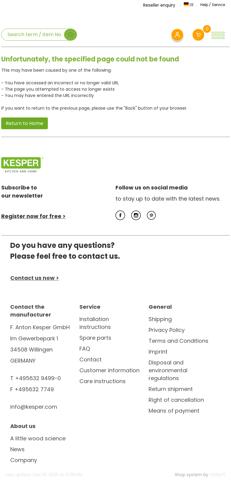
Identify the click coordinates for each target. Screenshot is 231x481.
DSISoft (217, 475)
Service (218, 4)
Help (204, 4)
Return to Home (24, 123)
